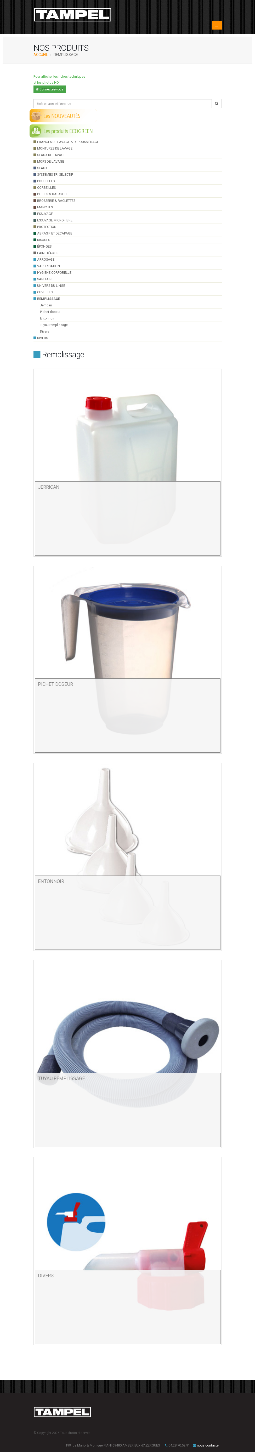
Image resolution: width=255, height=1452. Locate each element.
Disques (41, 240)
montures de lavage (52, 148)
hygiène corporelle (52, 273)
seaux (40, 168)
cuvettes (43, 292)
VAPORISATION (46, 266)
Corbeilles (44, 188)
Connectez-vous (49, 89)
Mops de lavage (48, 161)
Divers (44, 331)
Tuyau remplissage (54, 325)
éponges (42, 246)
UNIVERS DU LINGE (49, 286)
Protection (44, 227)
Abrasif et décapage (52, 233)
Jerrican (46, 305)
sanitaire (43, 279)
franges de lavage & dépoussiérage (66, 142)
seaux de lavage (49, 155)
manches (43, 207)
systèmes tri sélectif (53, 174)
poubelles (44, 181)
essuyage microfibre (52, 220)
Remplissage (46, 299)
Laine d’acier (46, 253)
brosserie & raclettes (54, 201)
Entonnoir (47, 318)
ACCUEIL (40, 55)
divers (40, 338)
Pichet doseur (50, 312)
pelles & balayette (51, 194)
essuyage (43, 214)
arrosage (43, 259)
